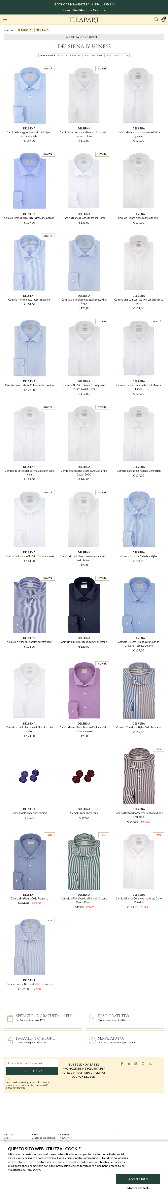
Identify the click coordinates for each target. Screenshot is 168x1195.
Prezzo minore (93, 55)
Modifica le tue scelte (82, 36)
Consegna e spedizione (43, 1137)
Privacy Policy (21, 1082)
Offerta (75, 55)
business (41, 30)
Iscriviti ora (32, 1071)
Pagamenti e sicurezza (43, 1141)
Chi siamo (64, 1141)
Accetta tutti (138, 1179)
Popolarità (47, 55)
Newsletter (66, 1137)
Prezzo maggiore (117, 55)
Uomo (6, 1137)
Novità (62, 55)
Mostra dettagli (138, 1188)
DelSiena (23, 30)
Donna (7, 1141)
